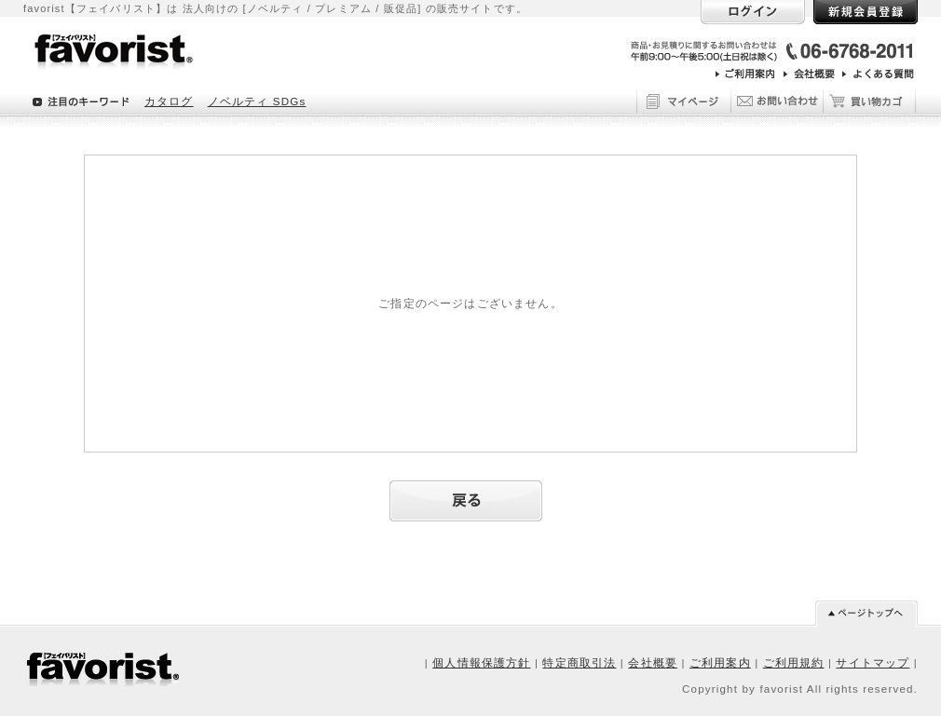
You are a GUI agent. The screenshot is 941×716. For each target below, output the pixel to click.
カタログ (169, 101)
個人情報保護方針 (481, 662)
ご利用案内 (720, 662)
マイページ (683, 99)
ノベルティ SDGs (257, 101)
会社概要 (652, 662)
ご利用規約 (794, 662)
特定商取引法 (579, 662)
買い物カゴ (869, 99)
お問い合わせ (776, 99)
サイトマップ (872, 662)
